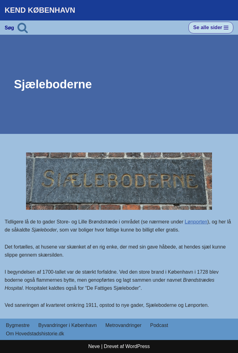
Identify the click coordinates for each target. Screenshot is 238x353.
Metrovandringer (123, 325)
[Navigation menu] (210, 27)
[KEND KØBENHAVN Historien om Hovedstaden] (40, 10)
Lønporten (196, 221)
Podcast (159, 325)
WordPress (137, 346)
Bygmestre (17, 325)
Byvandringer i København (67, 325)
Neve (94, 346)
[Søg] (22, 27)
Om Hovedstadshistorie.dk (35, 333)
